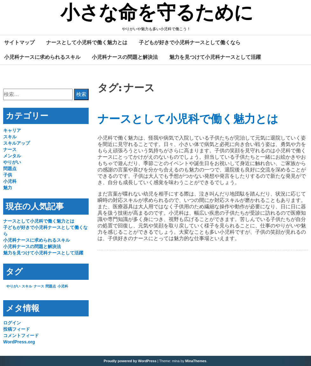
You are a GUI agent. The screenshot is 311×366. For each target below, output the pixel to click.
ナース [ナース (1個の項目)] (39, 286)
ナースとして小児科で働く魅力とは (86, 42)
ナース (10, 149)
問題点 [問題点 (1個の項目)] (50, 286)
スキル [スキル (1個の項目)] (27, 286)
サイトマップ (19, 42)
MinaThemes (195, 361)
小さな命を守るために (156, 13)
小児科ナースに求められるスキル (42, 57)
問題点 (10, 168)
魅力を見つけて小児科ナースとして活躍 (215, 57)
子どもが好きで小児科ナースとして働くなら (189, 42)
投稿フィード (16, 329)
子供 (7, 174)
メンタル (12, 155)
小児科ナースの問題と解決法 (125, 57)
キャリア (12, 130)
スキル (10, 136)
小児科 (10, 181)
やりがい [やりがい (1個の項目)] (13, 286)
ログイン (12, 322)
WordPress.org (19, 341)
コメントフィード (21, 335)
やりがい (12, 162)
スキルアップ (16, 143)
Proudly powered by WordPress (130, 361)
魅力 (7, 187)
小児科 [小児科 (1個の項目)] (62, 286)
